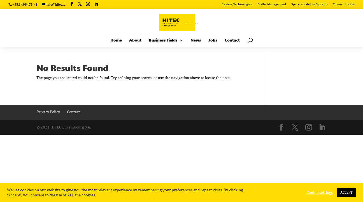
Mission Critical (344, 4)
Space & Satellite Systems (309, 4)
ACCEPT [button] (346, 192)
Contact (73, 112)
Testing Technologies (237, 4)
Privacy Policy (48, 112)
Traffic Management (271, 4)
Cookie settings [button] (319, 192)
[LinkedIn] (96, 4)
